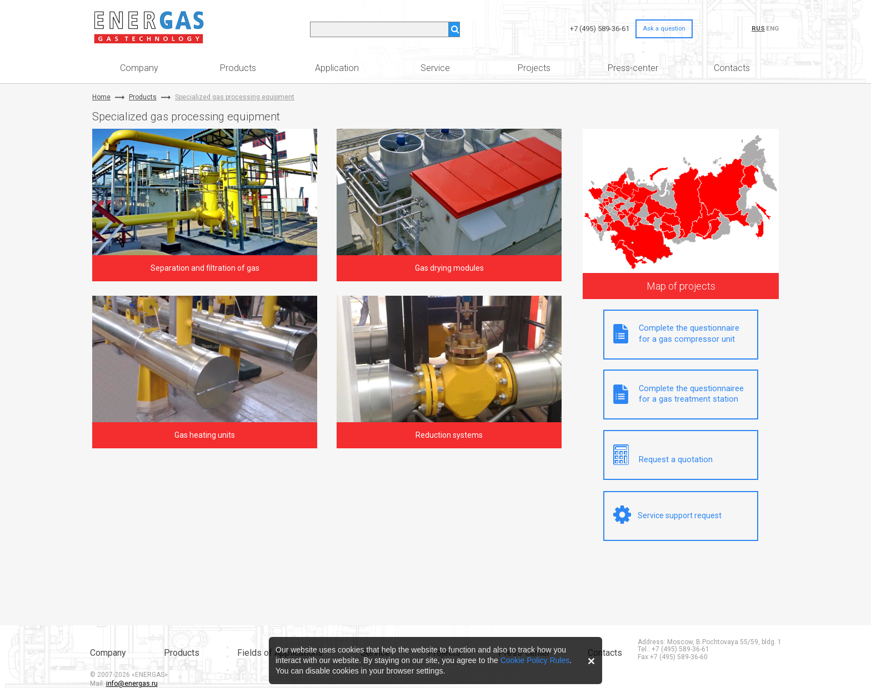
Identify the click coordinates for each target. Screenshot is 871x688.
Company (139, 68)
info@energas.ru (132, 683)
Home (101, 97)
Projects (534, 68)
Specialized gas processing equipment (234, 97)
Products (238, 68)
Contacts (732, 68)
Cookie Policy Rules (535, 660)
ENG (772, 28)
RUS (758, 28)
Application (337, 68)
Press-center (633, 68)
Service (435, 68)
